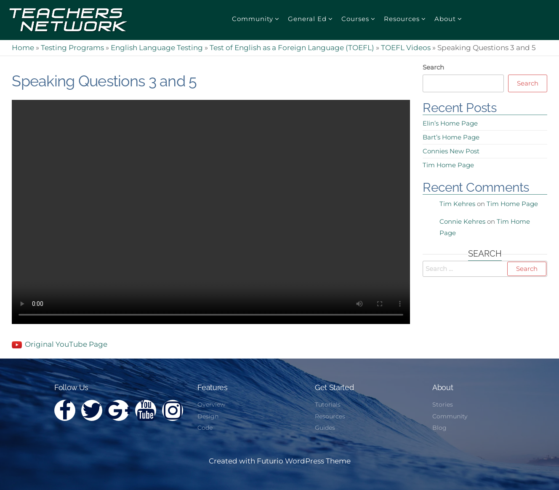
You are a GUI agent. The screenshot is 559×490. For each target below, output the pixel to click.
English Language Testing (157, 47)
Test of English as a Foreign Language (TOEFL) (292, 47)
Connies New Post (451, 151)
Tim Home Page (448, 165)
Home (23, 47)
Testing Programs (72, 47)
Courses (355, 19)
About (445, 19)
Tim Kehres (457, 204)
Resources (402, 19)
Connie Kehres (462, 221)
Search (433, 67)
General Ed (307, 19)
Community (252, 19)
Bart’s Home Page (451, 137)
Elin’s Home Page (450, 123)
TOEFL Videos (406, 47)
